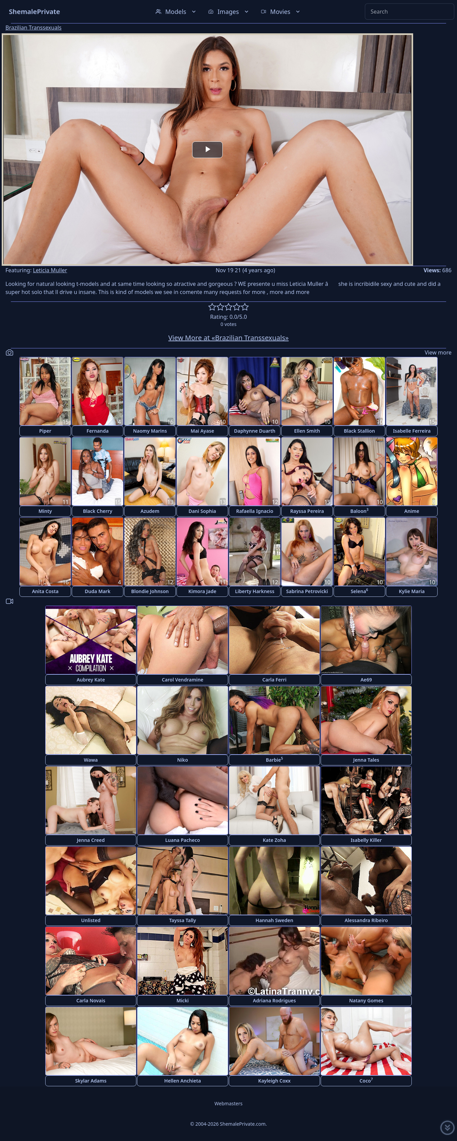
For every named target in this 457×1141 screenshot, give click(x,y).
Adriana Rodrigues (274, 1000)
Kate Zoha (274, 840)
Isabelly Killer (366, 840)
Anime (411, 511)
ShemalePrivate (35, 11)
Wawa (91, 760)
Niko (182, 760)
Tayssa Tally (182, 920)
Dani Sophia (202, 511)
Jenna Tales (366, 760)
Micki (182, 1000)
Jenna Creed (91, 840)
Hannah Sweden (274, 920)
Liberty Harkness (254, 591)
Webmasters (228, 1103)
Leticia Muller (50, 270)
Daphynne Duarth (254, 431)
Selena (359, 590)
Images (229, 11)
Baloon (359, 510)
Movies (281, 11)
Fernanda (98, 431)
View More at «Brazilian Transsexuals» (228, 337)
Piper (45, 431)
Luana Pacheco (182, 840)
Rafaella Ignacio (254, 511)
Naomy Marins (150, 431)
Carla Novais (90, 1000)
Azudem (149, 511)
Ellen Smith (307, 431)
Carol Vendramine (182, 679)
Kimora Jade (202, 591)
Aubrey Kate (91, 679)
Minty (45, 511)
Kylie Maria (412, 591)
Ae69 (366, 679)
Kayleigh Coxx (274, 1080)
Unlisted (91, 920)
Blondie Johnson (150, 591)
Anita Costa (45, 591)
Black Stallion (359, 431)
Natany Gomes (366, 1000)
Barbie (274, 759)
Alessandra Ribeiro (366, 920)
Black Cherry (97, 511)
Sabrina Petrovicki (307, 591)
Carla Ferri (275, 679)
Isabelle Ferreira (412, 431)
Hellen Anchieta (182, 1080)
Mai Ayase (202, 431)
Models (176, 11)
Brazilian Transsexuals (33, 27)
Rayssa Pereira (307, 511)
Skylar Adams (90, 1080)
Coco (366, 1080)
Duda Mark (97, 591)
